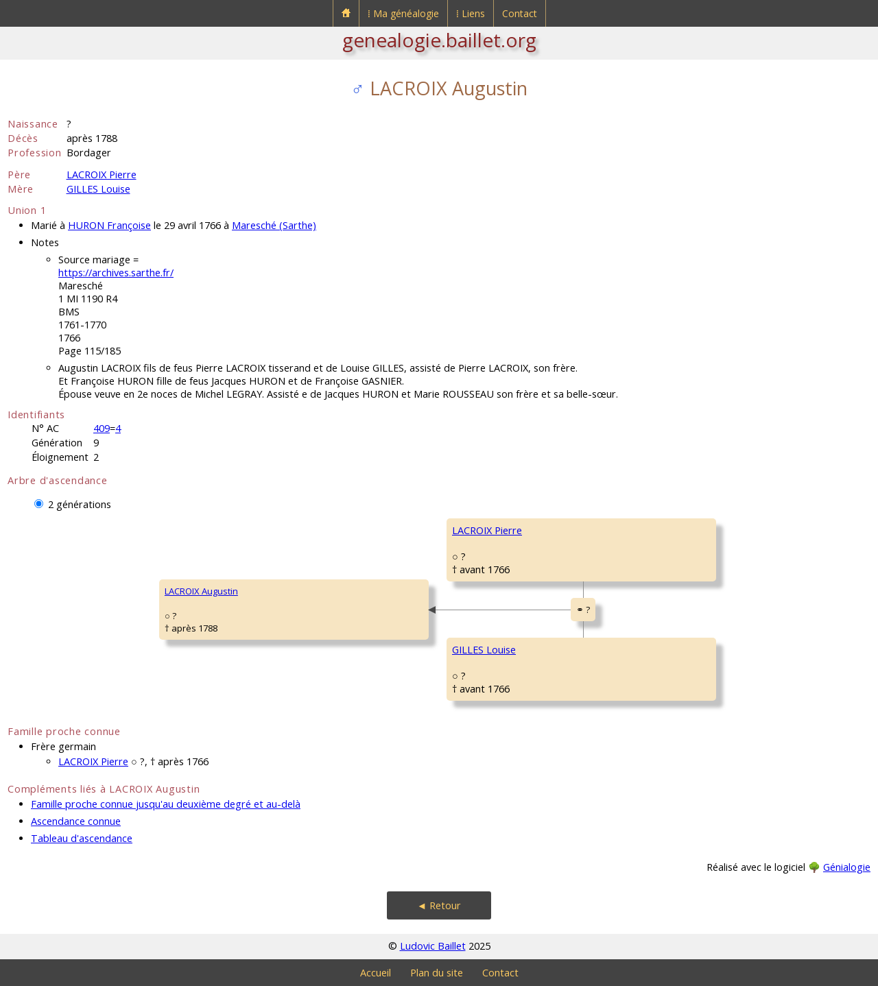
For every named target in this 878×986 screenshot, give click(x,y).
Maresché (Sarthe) (274, 225)
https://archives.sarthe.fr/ (116, 272)
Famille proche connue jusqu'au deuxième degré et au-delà (165, 803)
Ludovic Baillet (433, 945)
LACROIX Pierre (102, 174)
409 (101, 428)
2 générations (79, 504)
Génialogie (846, 867)
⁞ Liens (470, 13)
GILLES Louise (98, 188)
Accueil (375, 972)
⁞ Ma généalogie (403, 13)
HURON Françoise (109, 225)
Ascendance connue (76, 821)
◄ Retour (439, 905)
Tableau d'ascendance (81, 838)
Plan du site (436, 972)
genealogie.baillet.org (439, 40)
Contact (519, 13)
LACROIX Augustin (201, 591)
